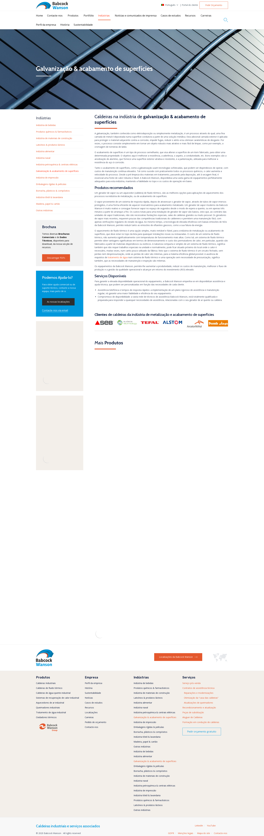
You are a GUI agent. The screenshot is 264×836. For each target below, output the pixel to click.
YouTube (211, 825)
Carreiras (206, 15)
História (64, 24)
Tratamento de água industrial (51, 712)
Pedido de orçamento (95, 722)
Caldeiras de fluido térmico (49, 688)
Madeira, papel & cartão (48, 203)
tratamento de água (118, 257)
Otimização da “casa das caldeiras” (201, 697)
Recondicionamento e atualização (199, 707)
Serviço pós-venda (191, 683)
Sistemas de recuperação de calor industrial (57, 697)
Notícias (89, 697)
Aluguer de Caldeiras (192, 717)
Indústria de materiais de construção (54, 138)
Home (39, 15)
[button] (213, 5)
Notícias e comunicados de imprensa (135, 15)
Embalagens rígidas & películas (51, 184)
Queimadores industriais (48, 707)
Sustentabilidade (83, 24)
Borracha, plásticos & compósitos (53, 190)
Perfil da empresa (46, 24)
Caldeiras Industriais (46, 683)
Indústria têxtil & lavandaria (49, 197)
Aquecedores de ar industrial (50, 702)
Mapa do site (203, 833)
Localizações (91, 712)
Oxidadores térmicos (46, 717)
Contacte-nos (55, 15)
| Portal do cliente (189, 5)
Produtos (73, 15)
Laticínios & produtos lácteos (50, 144)
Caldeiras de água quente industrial (53, 692)
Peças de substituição (193, 712)
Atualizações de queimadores (198, 702)
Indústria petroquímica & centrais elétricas (57, 164)
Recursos (190, 15)
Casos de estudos (171, 15)
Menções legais (185, 833)
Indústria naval (43, 157)
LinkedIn (199, 825)
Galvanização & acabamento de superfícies (57, 171)
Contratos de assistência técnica (198, 688)
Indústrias (104, 15)
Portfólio (89, 15)
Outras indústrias (44, 210)
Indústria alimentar (45, 151)
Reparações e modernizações (198, 692)
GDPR (171, 833)
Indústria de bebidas (46, 125)
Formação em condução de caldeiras (200, 722)
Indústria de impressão (47, 177)
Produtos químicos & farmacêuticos (54, 131)
